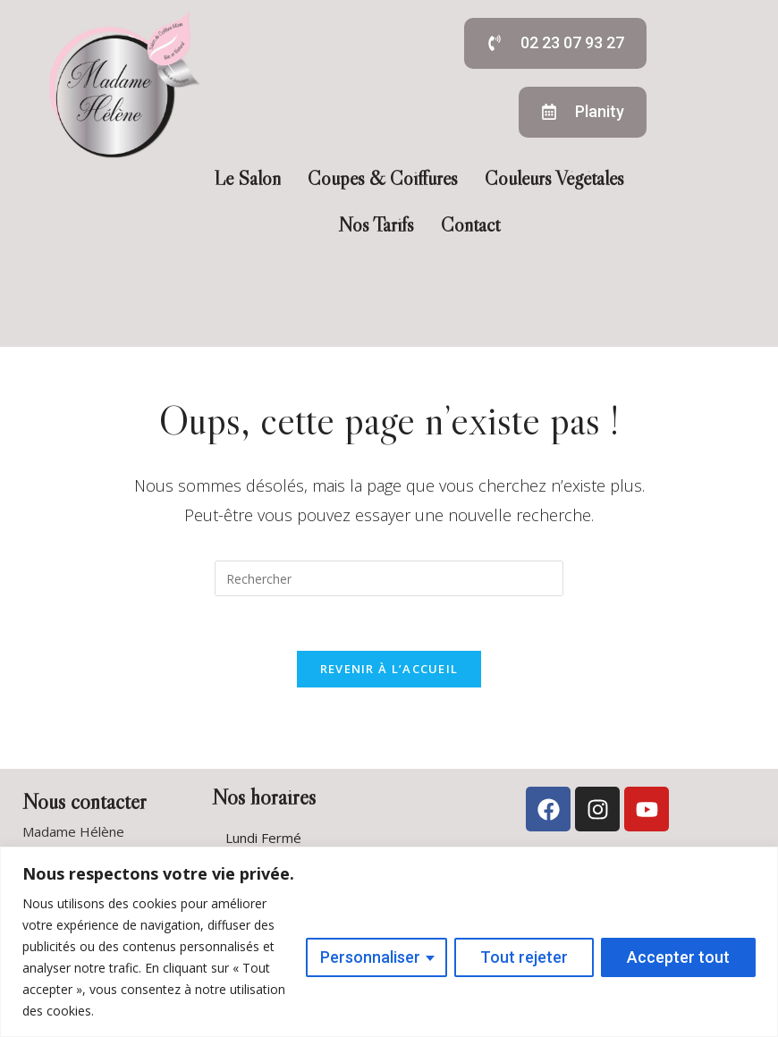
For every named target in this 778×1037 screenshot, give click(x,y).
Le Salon (247, 178)
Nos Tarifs (376, 225)
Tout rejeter (524, 957)
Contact (470, 225)
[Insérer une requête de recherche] (389, 578)
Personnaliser (370, 957)
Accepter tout (678, 957)
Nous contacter (84, 801)
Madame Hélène (73, 831)
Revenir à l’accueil (389, 669)
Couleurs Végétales (554, 178)
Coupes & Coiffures (383, 178)
